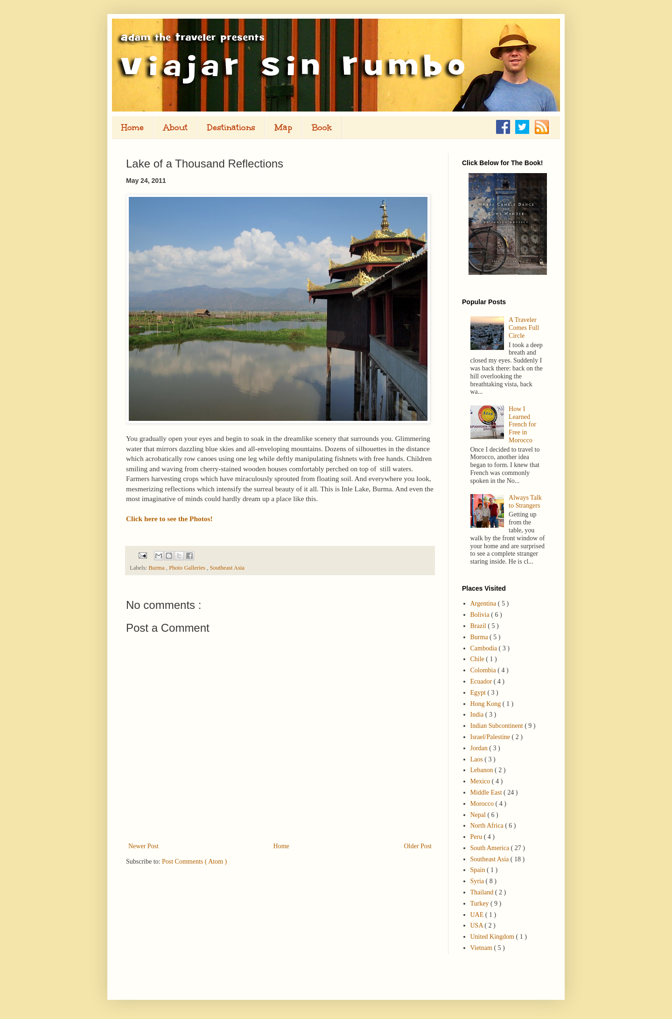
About (175, 127)
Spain (478, 869)
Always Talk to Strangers (525, 501)
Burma (157, 568)
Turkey (480, 903)
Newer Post (143, 846)
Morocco (483, 803)
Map (283, 127)
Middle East (487, 792)
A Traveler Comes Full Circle (524, 327)
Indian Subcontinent (497, 725)
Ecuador (482, 681)
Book (322, 127)
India (477, 714)
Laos (477, 759)
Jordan (480, 748)
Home (132, 127)
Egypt (479, 692)
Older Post (418, 846)
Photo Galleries (188, 568)
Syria (478, 881)
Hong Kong (486, 703)
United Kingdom (493, 936)
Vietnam (482, 947)
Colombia (484, 670)
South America (490, 848)
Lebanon (482, 770)
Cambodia (484, 648)
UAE (477, 914)
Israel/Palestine (491, 736)
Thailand (482, 892)
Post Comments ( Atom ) (194, 861)
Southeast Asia (227, 568)
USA (477, 925)
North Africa (487, 825)
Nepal (479, 814)
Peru (477, 836)
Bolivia (480, 614)
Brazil (479, 625)
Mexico (481, 781)
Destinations (231, 127)
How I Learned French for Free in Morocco (522, 424)
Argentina (484, 603)
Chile (478, 659)
